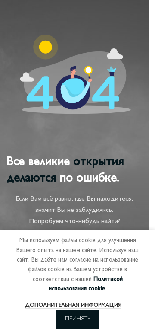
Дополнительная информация (73, 305)
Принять (77, 319)
